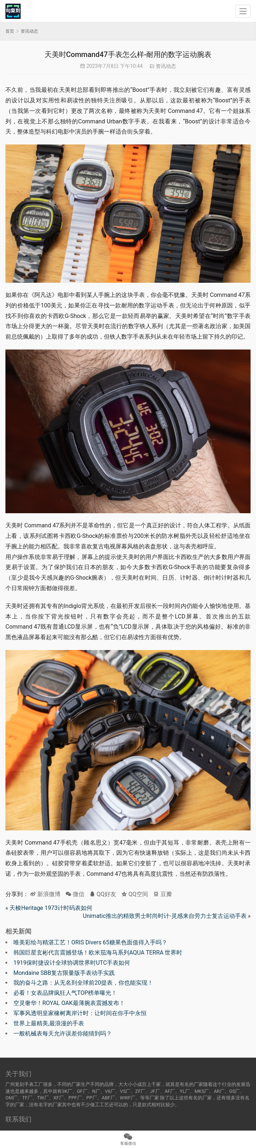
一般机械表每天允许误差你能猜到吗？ (62, 1033)
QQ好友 (102, 894)
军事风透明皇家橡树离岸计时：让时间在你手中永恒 (80, 1013)
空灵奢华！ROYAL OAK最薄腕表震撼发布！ (69, 1003)
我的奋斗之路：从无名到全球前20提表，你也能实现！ (83, 982)
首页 (9, 31)
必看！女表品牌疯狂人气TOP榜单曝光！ (65, 992)
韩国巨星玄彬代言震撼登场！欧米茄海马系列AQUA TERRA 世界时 (97, 952)
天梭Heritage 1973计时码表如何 (50, 907)
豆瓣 (162, 894)
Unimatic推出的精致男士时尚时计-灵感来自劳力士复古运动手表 (165, 915)
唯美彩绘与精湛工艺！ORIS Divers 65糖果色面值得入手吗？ (90, 942)
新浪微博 (45, 894)
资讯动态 (166, 66)
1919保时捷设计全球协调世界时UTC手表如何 (71, 962)
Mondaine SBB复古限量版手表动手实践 (64, 972)
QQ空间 (134, 894)
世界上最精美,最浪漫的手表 (48, 1023)
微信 (75, 894)
